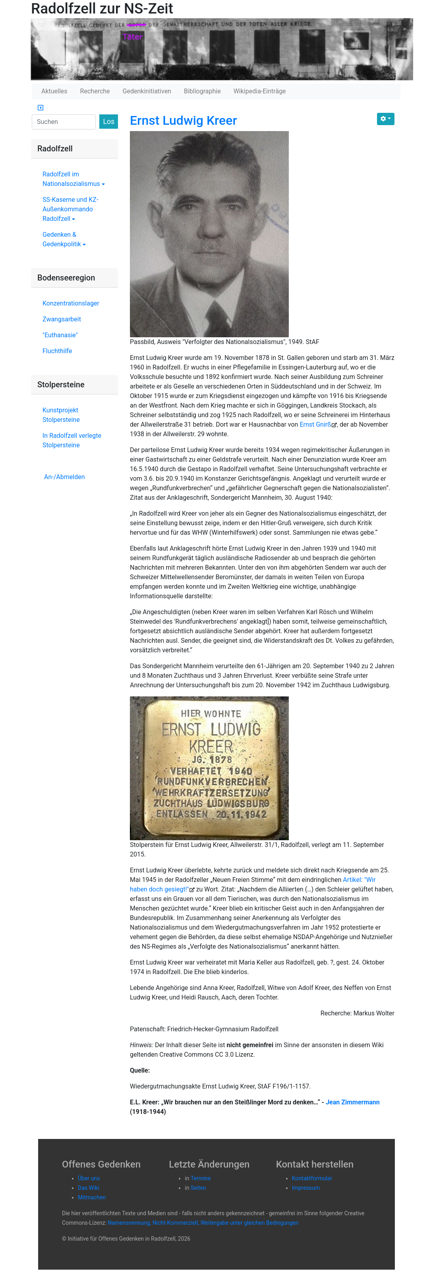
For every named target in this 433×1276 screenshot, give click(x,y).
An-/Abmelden (64, 477)
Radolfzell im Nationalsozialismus (74, 179)
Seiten (198, 1188)
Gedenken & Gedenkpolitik (64, 239)
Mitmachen (92, 1197)
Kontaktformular (312, 1178)
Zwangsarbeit (62, 319)
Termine (201, 1178)
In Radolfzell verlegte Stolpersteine (72, 440)
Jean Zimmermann (353, 1102)
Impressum (306, 1188)
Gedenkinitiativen (147, 91)
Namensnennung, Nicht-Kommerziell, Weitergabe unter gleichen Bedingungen (203, 1223)
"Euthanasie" (60, 335)
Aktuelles (54, 91)
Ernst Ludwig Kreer (183, 120)
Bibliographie (202, 91)
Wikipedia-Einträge (260, 91)
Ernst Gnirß (315, 424)
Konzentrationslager (71, 303)
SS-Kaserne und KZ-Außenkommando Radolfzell (70, 209)
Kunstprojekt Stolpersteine (61, 414)
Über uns (89, 1178)
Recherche (95, 91)
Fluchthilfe (57, 351)
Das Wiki (88, 1188)
